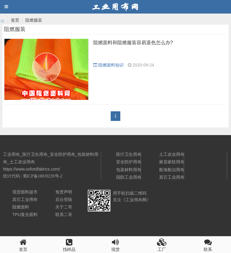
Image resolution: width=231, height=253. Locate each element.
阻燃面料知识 (108, 65)
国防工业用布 (128, 177)
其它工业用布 (171, 177)
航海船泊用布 (171, 169)
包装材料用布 (128, 169)
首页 (15, 20)
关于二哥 (63, 207)
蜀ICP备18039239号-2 (42, 176)
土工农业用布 (171, 154)
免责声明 (63, 192)
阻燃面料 (20, 207)
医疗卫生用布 (128, 154)
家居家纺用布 (171, 161)
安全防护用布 (128, 161)
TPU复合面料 (25, 214)
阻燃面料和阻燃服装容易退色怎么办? (133, 42)
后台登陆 (63, 199)
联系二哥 (63, 214)
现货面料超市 (25, 192)
